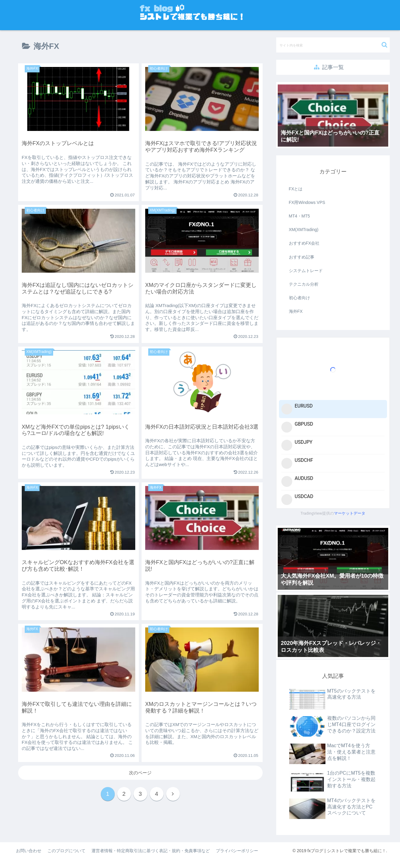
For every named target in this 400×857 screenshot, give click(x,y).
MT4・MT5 (299, 216)
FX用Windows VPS (307, 202)
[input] (333, 44)
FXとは (296, 188)
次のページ (140, 772)
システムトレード (306, 270)
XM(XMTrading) (303, 229)
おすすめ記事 (301, 257)
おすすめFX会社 (304, 243)
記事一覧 (329, 67)
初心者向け (299, 297)
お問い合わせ (28, 850)
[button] (384, 44)
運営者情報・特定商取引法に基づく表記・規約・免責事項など (150, 850)
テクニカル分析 (303, 284)
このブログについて (66, 850)
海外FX (296, 311)
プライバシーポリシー (237, 850)
